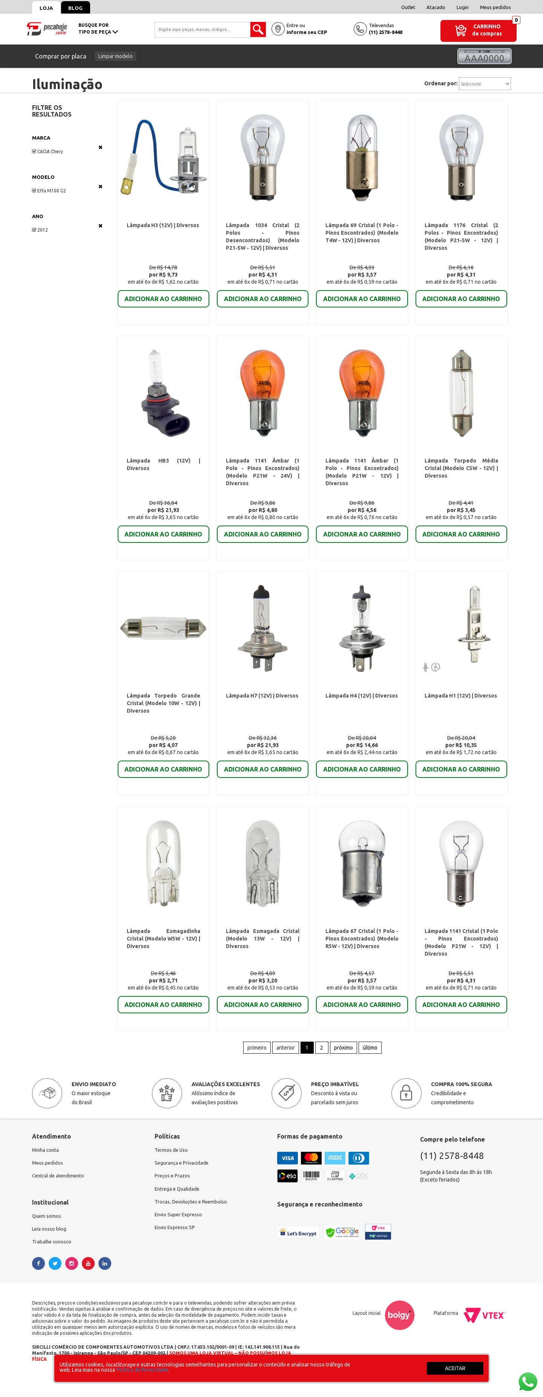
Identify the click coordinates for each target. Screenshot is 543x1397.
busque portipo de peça (98, 28)
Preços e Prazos (173, 1195)
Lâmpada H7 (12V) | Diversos (262, 707)
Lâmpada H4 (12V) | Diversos (361, 707)
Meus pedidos (495, 7)
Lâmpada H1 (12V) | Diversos (460, 707)
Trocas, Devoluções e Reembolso (194, 1222)
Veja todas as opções (100, 147)
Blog (81, 8)
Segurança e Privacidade (183, 1181)
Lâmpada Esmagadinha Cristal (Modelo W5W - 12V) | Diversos (163, 953)
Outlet (408, 7)
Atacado (435, 7)
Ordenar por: (441, 83)
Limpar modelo (115, 56)
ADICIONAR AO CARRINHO (163, 301)
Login (463, 7)
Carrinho (487, 26)
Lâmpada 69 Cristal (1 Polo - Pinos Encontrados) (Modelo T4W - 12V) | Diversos (362, 235)
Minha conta (46, 1168)
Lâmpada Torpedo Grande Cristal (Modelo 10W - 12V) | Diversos (163, 714)
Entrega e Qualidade (178, 1208)
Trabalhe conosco (53, 1263)
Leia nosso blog (50, 1249)
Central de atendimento (59, 1195)
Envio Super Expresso (180, 1236)
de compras (487, 33)
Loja (48, 8)
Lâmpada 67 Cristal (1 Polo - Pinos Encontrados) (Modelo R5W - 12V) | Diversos (362, 953)
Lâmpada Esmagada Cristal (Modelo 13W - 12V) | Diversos (263, 953)
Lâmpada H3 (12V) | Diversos (162, 227)
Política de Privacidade (142, 1370)
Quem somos (47, 1236)
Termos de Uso (172, 1168)
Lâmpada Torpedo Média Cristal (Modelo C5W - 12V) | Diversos (461, 474)
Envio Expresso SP (176, 1249)
